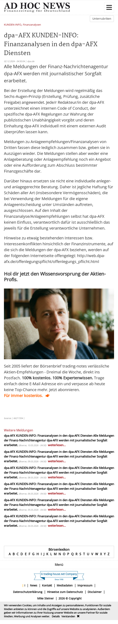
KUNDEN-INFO (12, 24)
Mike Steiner (45, 598)
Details (56, 616)
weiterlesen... (57, 445)
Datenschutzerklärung (27, 592)
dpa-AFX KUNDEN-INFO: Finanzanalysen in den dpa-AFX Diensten (48, 435)
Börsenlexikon (59, 549)
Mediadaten (65, 585)
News (33, 585)
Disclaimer (95, 592)
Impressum (84, 585)
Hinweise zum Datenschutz (65, 592)
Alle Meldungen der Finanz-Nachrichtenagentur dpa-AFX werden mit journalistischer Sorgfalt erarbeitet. (59, 440)
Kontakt (47, 585)
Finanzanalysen (32, 24)
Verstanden (68, 616)
